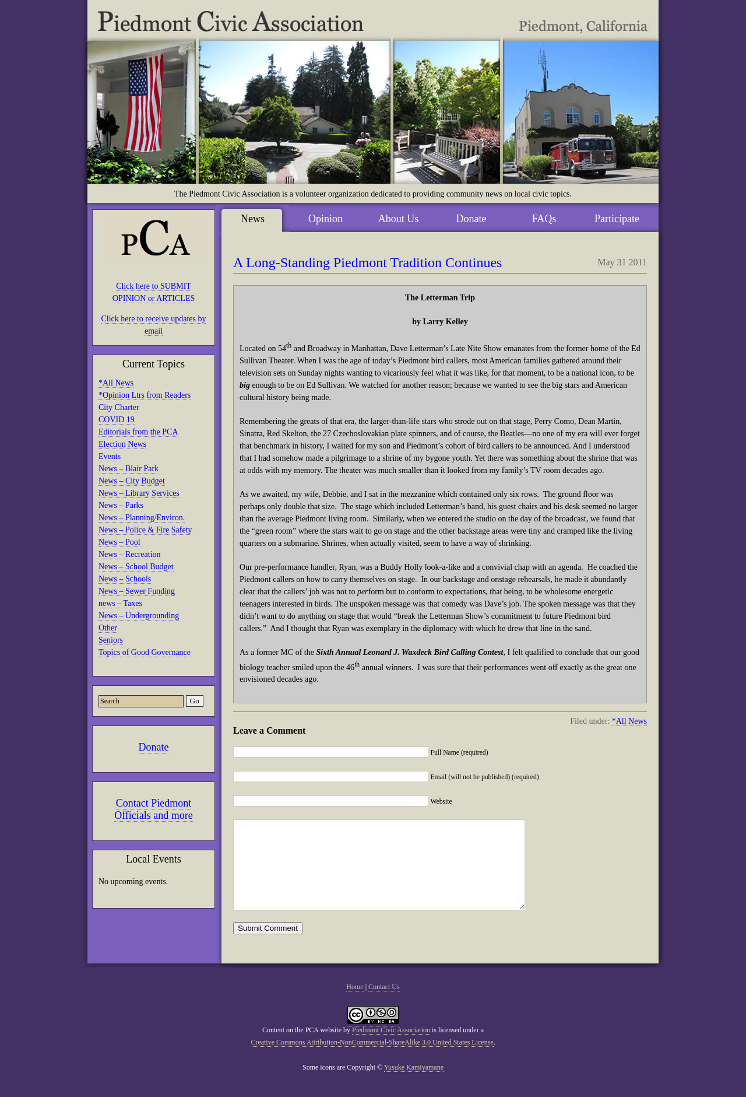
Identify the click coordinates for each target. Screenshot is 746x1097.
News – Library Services (139, 493)
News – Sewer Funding (136, 591)
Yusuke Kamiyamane (414, 1085)
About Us (398, 219)
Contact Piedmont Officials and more (153, 809)
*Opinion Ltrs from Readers (144, 395)
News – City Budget (131, 480)
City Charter (118, 407)
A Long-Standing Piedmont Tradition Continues (367, 262)
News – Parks (120, 505)
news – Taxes (120, 603)
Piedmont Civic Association (391, 1047)
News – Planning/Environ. (141, 517)
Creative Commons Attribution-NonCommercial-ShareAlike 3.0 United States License (372, 1060)
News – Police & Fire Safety (145, 529)
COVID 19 (116, 419)
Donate (154, 747)
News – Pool (119, 542)
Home (354, 1004)
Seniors (110, 640)
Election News (122, 444)
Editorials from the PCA (138, 431)
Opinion (325, 219)
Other (107, 627)
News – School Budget (136, 566)
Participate (616, 219)
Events (109, 456)
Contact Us (384, 1004)
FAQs (544, 219)
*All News (115, 382)
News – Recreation (129, 554)
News (253, 219)
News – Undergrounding (138, 615)
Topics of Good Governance (144, 652)
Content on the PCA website (302, 1047)
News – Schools (124, 578)
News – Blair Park (128, 468)
